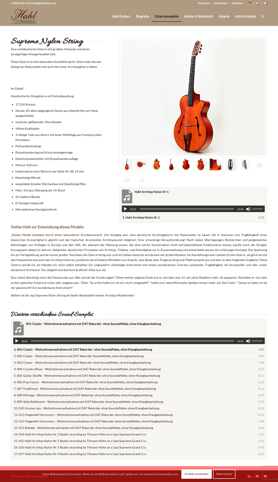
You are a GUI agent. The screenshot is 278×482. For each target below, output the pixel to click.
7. (85, 388)
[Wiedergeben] (125, 209)
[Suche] (263, 16)
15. (80, 441)
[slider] (187, 209)
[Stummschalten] (248, 209)
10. (86, 408)
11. (93, 415)
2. (79, 356)
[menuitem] (121, 16)
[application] (193, 209)
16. (80, 447)
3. (82, 362)
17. (80, 454)
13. (83, 428)
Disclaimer (237, 3)
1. (141, 217)
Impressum (203, 3)
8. (83, 395)
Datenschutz (220, 3)
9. (88, 401)
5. (87, 375)
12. (93, 421)
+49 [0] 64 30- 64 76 (21, 3)
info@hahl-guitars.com (44, 3)
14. (80, 434)
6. (85, 382)
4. (87, 369)
